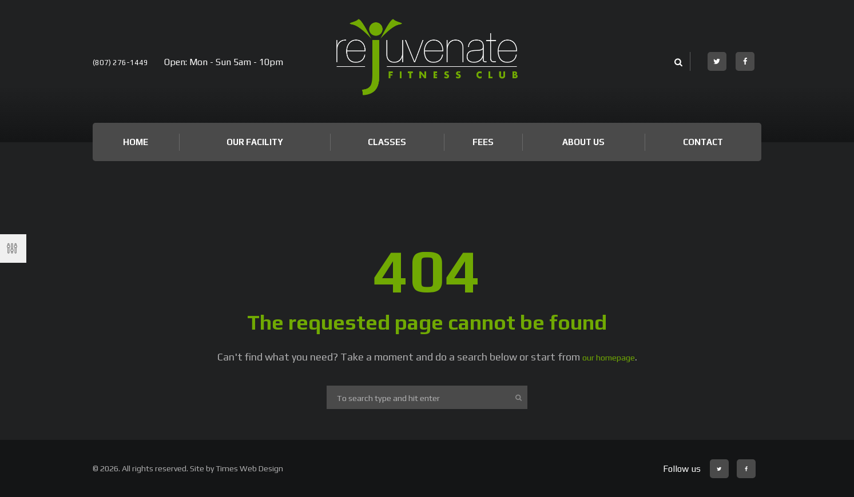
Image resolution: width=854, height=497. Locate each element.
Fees (483, 142)
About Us (583, 142)
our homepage (608, 357)
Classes (387, 142)
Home (135, 142)
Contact (703, 142)
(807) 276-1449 (124, 62)
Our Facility (255, 142)
